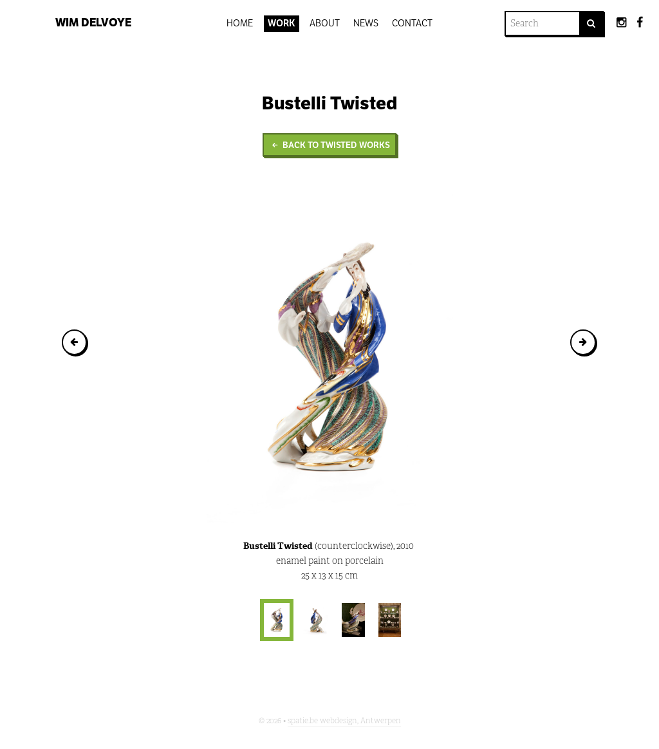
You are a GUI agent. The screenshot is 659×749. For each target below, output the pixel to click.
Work (281, 23)
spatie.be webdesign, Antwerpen (344, 721)
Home (240, 23)
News (365, 23)
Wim (93, 22)
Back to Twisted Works (329, 145)
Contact (412, 23)
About (325, 23)
